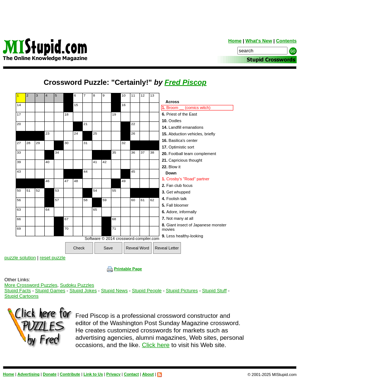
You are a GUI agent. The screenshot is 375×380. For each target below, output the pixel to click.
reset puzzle (53, 257)
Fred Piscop (185, 82)
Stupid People (146, 290)
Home (234, 41)
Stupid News (114, 290)
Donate (49, 374)
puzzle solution (20, 257)
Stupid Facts (17, 290)
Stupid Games (50, 290)
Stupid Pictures (182, 290)
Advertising (29, 374)
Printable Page (124, 269)
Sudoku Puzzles (77, 285)
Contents (286, 41)
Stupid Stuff (214, 290)
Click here (156, 345)
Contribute (70, 374)
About (148, 374)
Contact (131, 374)
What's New (258, 41)
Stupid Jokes (83, 290)
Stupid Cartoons (21, 296)
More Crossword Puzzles (30, 285)
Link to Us (93, 374)
